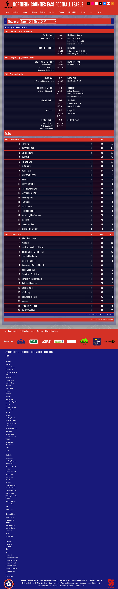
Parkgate (71, 48)
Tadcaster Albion (29, 261)
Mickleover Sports (74, 35)
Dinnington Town (28, 270)
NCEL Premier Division (14, 74)
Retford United (47, 120)
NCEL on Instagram (12, 558)
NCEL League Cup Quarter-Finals (19, 57)
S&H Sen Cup (10, 426)
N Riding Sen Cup (11, 423)
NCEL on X (9, 555)
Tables (42, 12)
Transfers (9, 378)
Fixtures (8, 361)
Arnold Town (49, 78)
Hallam (25, 179)
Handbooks (9, 536)
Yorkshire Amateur (29, 305)
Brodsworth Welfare (45, 88)
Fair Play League (11, 461)
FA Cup (8, 412)
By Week (8, 394)
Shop (99, 12)
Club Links (9, 574)
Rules (7, 533)
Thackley (70, 88)
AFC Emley (26, 292)
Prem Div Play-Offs (11, 402)
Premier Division (11, 367)
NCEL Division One (13, 234)
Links (92, 12)
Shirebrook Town (28, 224)
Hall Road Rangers (29, 283)
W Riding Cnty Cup (11, 429)
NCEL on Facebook (11, 560)
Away (7, 450)
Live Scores (15, 12)
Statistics (52, 12)
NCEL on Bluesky (11, 566)
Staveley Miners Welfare (44, 61)
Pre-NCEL (9, 547)
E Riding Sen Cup (11, 418)
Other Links (9, 576)
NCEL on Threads (11, 563)
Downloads (9, 539)
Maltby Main (27, 170)
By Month (8, 396)
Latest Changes (10, 517)
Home (7, 12)
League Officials (10, 525)
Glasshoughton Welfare (31, 215)
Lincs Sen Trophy (11, 421)
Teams (61, 12)
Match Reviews (10, 375)
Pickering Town (73, 61)
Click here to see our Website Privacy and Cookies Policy (61, 585)
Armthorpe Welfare (29, 193)
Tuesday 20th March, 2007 (16, 27)
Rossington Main (28, 310)
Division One (9, 370)
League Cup (9, 410)
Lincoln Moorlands (29, 256)
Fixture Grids (10, 434)
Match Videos (10, 383)
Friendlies (9, 431)
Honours (8, 542)
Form (7, 453)
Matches (33, 12)
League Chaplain (11, 528)
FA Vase (8, 415)
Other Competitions (12, 372)
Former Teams (10, 512)
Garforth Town (73, 120)
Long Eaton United (46, 48)
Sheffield (71, 100)
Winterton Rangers (29, 238)
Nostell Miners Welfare (31, 252)
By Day (8, 391)
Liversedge (49, 110)
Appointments (10, 520)
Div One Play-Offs (11, 407)
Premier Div (9, 399)
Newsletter (9, 544)
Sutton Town (27, 184)
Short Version (10, 445)
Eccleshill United (47, 100)
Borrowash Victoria (29, 296)
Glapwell (71, 110)
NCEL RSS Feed (10, 571)
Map (7, 507)
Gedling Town (27, 287)
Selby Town (71, 78)
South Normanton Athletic (32, 247)
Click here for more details (102, 319)
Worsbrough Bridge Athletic (33, 265)
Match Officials (73, 12)
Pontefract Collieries (30, 274)
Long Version (10, 442)
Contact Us (9, 531)
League (84, 12)
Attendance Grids (11, 437)
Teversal (25, 301)
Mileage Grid (9, 509)
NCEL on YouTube (11, 568)
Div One (8, 404)
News (25, 12)
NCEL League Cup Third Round (18, 31)
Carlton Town (48, 35)
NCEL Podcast (10, 380)
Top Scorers (9, 458)
